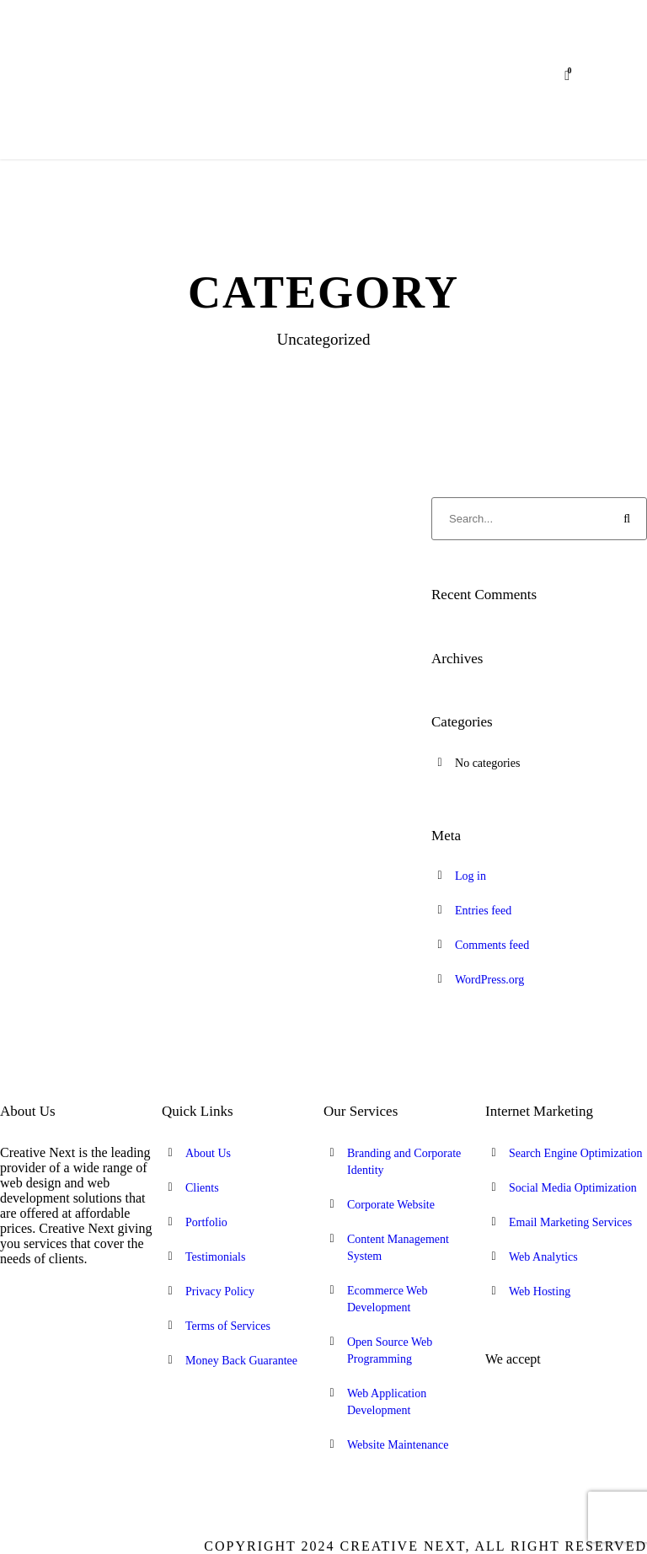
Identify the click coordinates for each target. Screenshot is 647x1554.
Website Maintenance (398, 1445)
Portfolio (206, 1222)
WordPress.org (489, 979)
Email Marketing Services (570, 1222)
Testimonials (215, 1257)
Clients (202, 1188)
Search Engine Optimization (576, 1153)
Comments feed (492, 945)
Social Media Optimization (573, 1188)
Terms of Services (227, 1326)
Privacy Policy (219, 1291)
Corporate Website (391, 1204)
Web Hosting (539, 1291)
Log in (470, 876)
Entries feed (483, 910)
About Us (208, 1153)
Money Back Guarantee (241, 1360)
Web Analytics (543, 1257)
